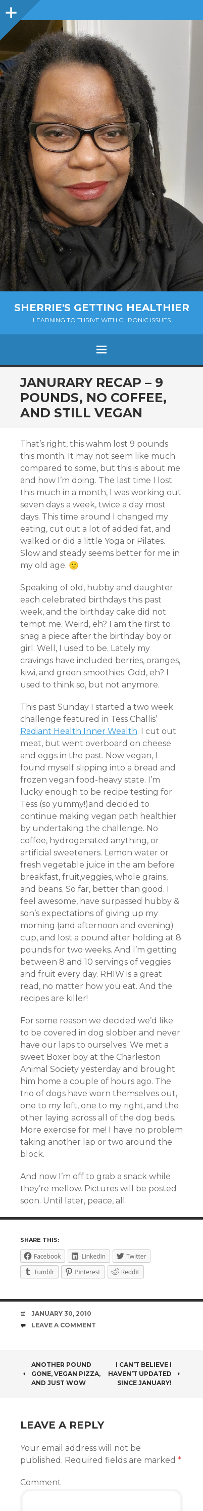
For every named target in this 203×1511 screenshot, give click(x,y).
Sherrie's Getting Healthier (101, 307)
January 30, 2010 (61, 1313)
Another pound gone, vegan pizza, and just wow (60, 1374)
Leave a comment (63, 1325)
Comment (40, 1482)
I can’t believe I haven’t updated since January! (145, 1374)
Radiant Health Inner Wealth (78, 731)
